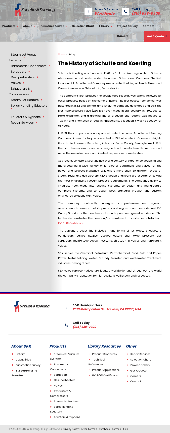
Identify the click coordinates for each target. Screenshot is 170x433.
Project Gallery (127, 26)
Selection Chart (83, 26)
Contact (148, 26)
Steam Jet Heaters (66, 401)
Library (104, 26)
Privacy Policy (71, 429)
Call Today (136, 11)
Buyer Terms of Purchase (95, 429)
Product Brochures (104, 354)
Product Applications (106, 370)
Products (8, 26)
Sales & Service (101, 11)
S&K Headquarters (97, 307)
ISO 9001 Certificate (71, 223)
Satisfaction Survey (28, 365)
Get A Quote (155, 36)
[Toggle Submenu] (24, 57)
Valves (58, 386)
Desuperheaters (64, 380)
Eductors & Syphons (67, 417)
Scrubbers (61, 375)
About (27, 26)
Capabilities (23, 360)
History (20, 354)
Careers (122, 36)
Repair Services (140, 354)
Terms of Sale (120, 429)
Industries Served (52, 26)
